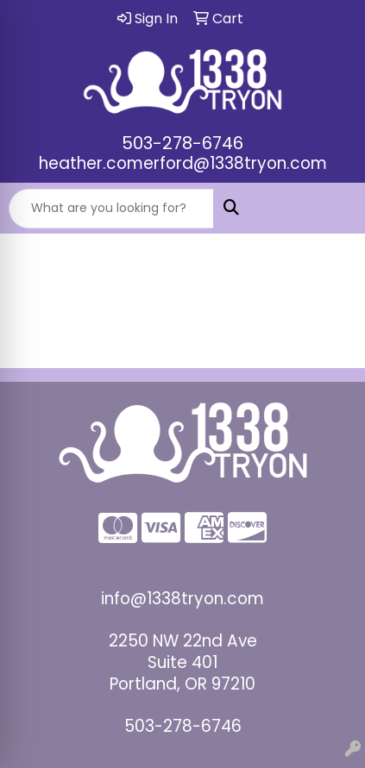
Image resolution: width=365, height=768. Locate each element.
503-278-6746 (182, 143)
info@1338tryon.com (182, 598)
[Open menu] (330, 208)
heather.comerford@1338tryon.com (183, 163)
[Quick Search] (111, 208)
